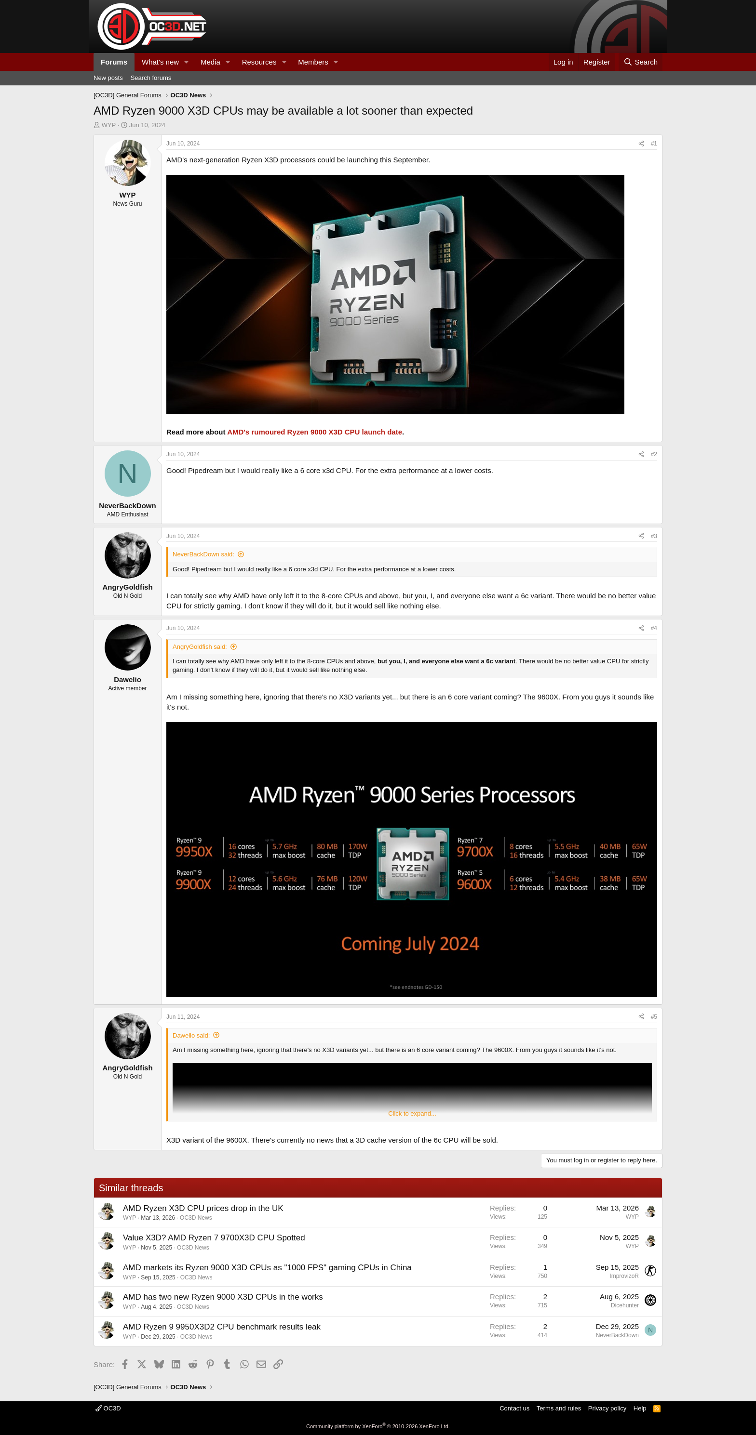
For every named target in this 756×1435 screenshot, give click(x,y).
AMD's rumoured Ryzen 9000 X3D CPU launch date (314, 432)
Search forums (151, 77)
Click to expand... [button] (412, 1113)
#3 (654, 536)
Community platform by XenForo (378, 1426)
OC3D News (196, 1217)
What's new (160, 62)
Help (640, 1408)
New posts (108, 77)
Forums (114, 62)
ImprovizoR (624, 1276)
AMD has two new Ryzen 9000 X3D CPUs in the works (223, 1297)
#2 (654, 454)
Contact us (514, 1408)
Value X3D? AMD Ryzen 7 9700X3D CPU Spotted (214, 1237)
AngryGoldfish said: (200, 646)
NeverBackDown (617, 1335)
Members (313, 62)
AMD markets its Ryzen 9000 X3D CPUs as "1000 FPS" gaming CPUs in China (267, 1267)
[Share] (641, 143)
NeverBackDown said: (203, 554)
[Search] (640, 62)
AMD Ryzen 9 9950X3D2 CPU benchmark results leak (222, 1326)
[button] (186, 62)
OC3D (108, 1408)
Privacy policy (607, 1408)
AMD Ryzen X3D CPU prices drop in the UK (203, 1208)
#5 (654, 1017)
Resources (259, 62)
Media (210, 62)
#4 (654, 628)
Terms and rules (559, 1408)
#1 (654, 143)
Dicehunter (625, 1305)
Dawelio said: (191, 1035)
